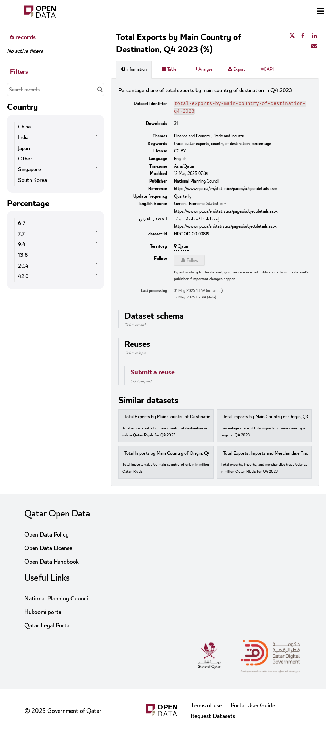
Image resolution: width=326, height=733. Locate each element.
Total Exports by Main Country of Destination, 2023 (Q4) (179, 418)
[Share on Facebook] (303, 36)
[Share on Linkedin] (314, 36)
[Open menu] (320, 12)
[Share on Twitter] (292, 36)
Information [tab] (134, 69)
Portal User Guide (253, 705)
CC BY (180, 152)
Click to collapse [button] (135, 354)
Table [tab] (169, 69)
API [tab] (267, 69)
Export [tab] (236, 69)
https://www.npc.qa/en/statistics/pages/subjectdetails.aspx (226, 190)
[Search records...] (55, 89)
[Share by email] (314, 46)
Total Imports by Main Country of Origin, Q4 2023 (172, 455)
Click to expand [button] (134, 326)
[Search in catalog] (99, 89)
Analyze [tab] (202, 69)
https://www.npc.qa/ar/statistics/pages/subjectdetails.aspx (225, 227)
